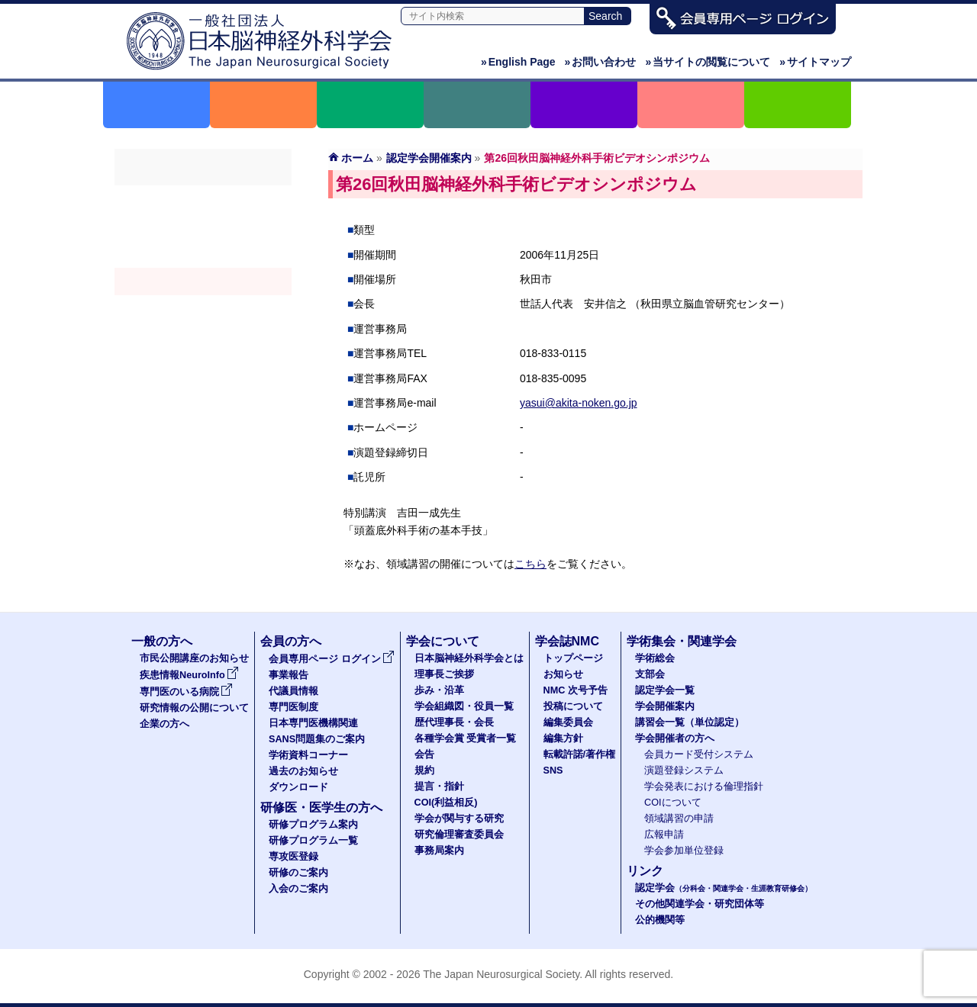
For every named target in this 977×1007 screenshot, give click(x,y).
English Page (518, 62)
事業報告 (288, 675)
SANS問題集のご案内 (317, 739)
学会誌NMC (567, 641)
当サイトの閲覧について (707, 62)
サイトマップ (815, 62)
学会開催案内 (203, 281)
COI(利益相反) (446, 802)
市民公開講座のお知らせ (194, 658)
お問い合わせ (601, 62)
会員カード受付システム (698, 754)
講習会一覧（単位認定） (689, 722)
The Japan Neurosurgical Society (501, 974)
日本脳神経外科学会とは (469, 658)
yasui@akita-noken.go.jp (578, 403)
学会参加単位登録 (684, 850)
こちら (530, 564)
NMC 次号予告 (575, 690)
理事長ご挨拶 (444, 674)
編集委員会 (568, 722)
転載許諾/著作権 (579, 754)
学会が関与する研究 (459, 818)
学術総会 (203, 199)
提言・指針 (439, 786)
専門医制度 (293, 707)
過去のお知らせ (303, 771)
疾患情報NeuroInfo (189, 675)
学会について (442, 641)
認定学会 (723, 888)
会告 (424, 754)
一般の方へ (161, 641)
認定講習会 (203, 309)
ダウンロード (298, 787)
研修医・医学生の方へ (321, 807)
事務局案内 (439, 850)
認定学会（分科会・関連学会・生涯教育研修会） (203, 254)
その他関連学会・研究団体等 (699, 904)
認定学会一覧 (665, 690)
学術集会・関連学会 (682, 641)
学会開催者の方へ (203, 336)
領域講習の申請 (679, 818)
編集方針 (563, 738)
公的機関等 (660, 920)
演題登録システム (684, 770)
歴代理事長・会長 (454, 722)
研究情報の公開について (194, 708)
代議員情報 (293, 691)
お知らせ (563, 674)
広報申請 (664, 834)
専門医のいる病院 (186, 692)
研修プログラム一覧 (313, 840)
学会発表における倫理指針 (703, 786)
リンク (645, 870)
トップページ (573, 658)
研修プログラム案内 (313, 824)
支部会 (203, 226)
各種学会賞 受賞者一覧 (465, 738)
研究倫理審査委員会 (459, 834)
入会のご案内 (298, 888)
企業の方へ (164, 724)
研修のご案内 (298, 872)
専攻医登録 (293, 856)
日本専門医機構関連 (313, 723)
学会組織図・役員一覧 (464, 706)
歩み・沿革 (439, 690)
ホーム (357, 158)
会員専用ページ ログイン (332, 659)
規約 (424, 770)
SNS (553, 770)
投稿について (573, 706)
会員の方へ (290, 641)
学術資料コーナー (308, 755)
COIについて (672, 802)
